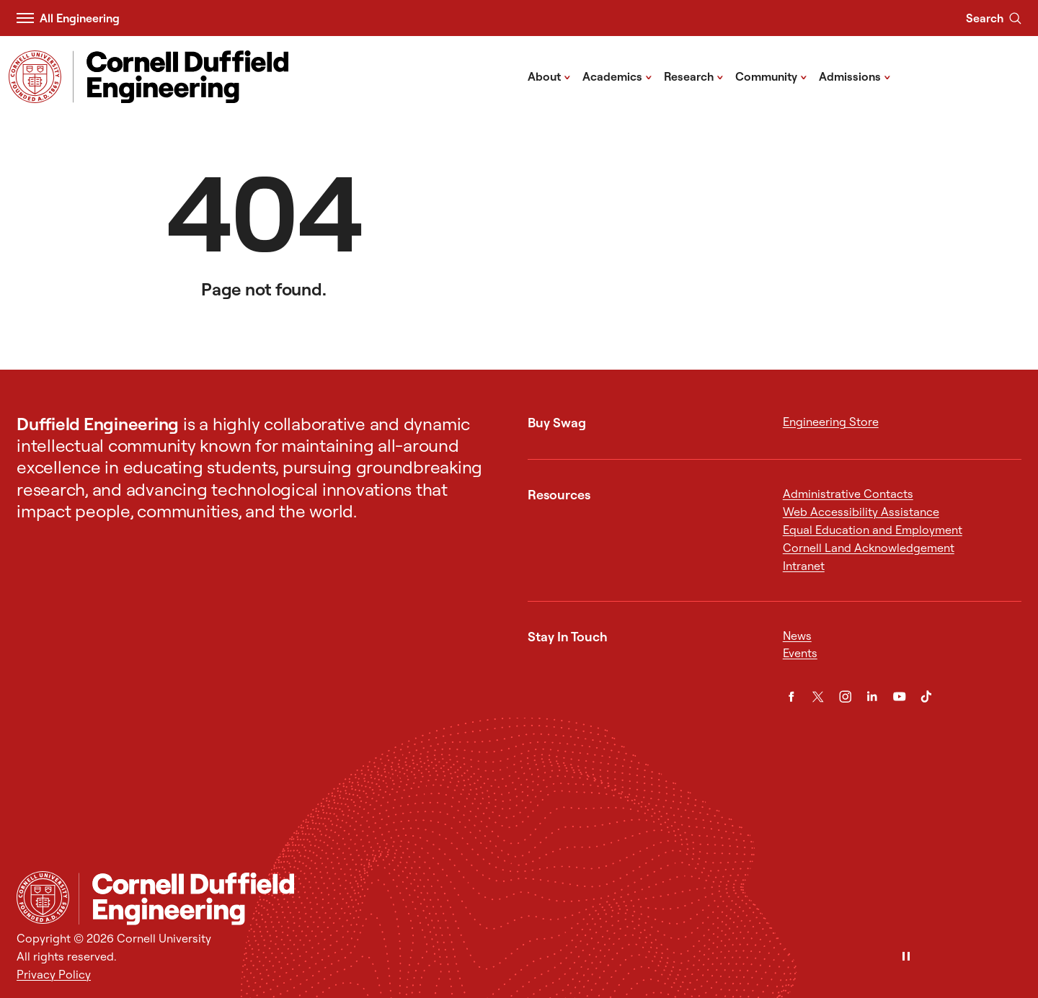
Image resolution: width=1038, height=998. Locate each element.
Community (771, 76)
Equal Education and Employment (872, 529)
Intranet (804, 565)
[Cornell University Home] (43, 897)
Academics (617, 76)
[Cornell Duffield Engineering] (550, 899)
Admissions (855, 76)
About (549, 76)
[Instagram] (845, 696)
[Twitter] (818, 696)
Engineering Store (831, 421)
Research (694, 76)
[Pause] (906, 957)
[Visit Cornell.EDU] (35, 76)
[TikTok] (926, 696)
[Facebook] (791, 696)
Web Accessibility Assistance (861, 511)
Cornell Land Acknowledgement (868, 547)
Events (800, 653)
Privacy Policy (54, 974)
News (797, 635)
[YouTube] (899, 696)
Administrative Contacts (848, 493)
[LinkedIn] (872, 696)
